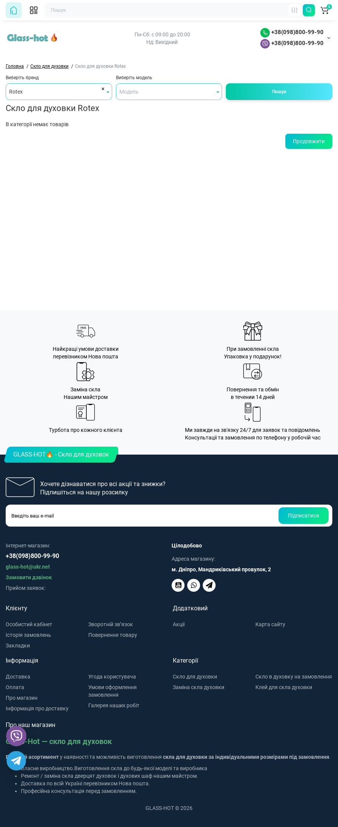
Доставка (18, 677)
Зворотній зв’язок (110, 624)
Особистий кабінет (29, 624)
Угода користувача (112, 677)
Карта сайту (270, 624)
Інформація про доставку (37, 708)
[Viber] (16, 736)
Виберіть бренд (22, 77)
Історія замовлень (28, 635)
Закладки (18, 646)
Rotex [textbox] (16, 92)
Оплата (15, 687)
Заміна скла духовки (198, 687)
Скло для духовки (195, 677)
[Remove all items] (101, 89)
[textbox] (169, 92)
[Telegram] (16, 760)
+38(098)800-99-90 (292, 32)
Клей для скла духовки (283, 687)
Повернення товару (112, 635)
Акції (179, 624)
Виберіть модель (134, 77)
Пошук (279, 91)
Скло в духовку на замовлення (293, 677)
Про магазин (22, 698)
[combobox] (59, 91)
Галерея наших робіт (113, 705)
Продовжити (309, 141)
